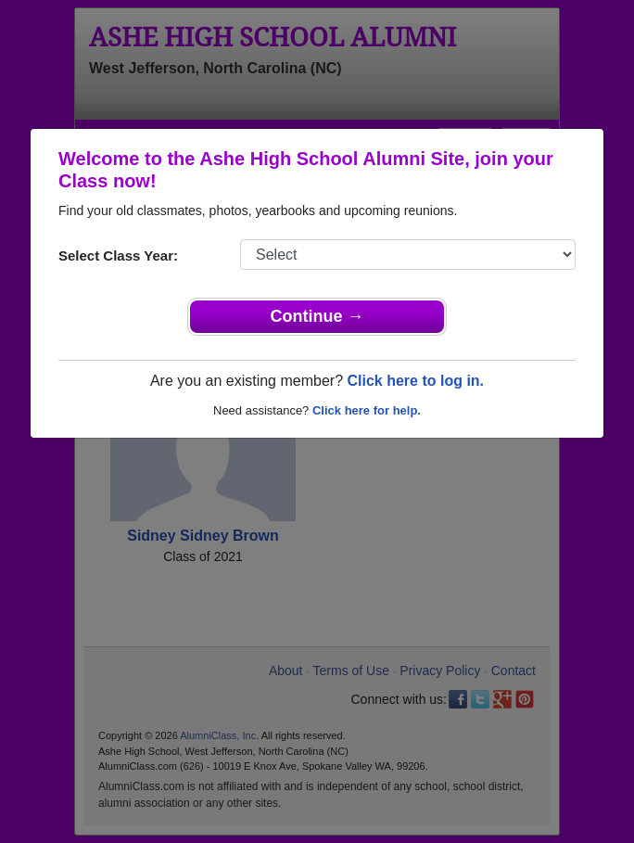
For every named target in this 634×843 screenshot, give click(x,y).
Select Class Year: (118, 255)
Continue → (317, 316)
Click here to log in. (415, 381)
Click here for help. (366, 410)
